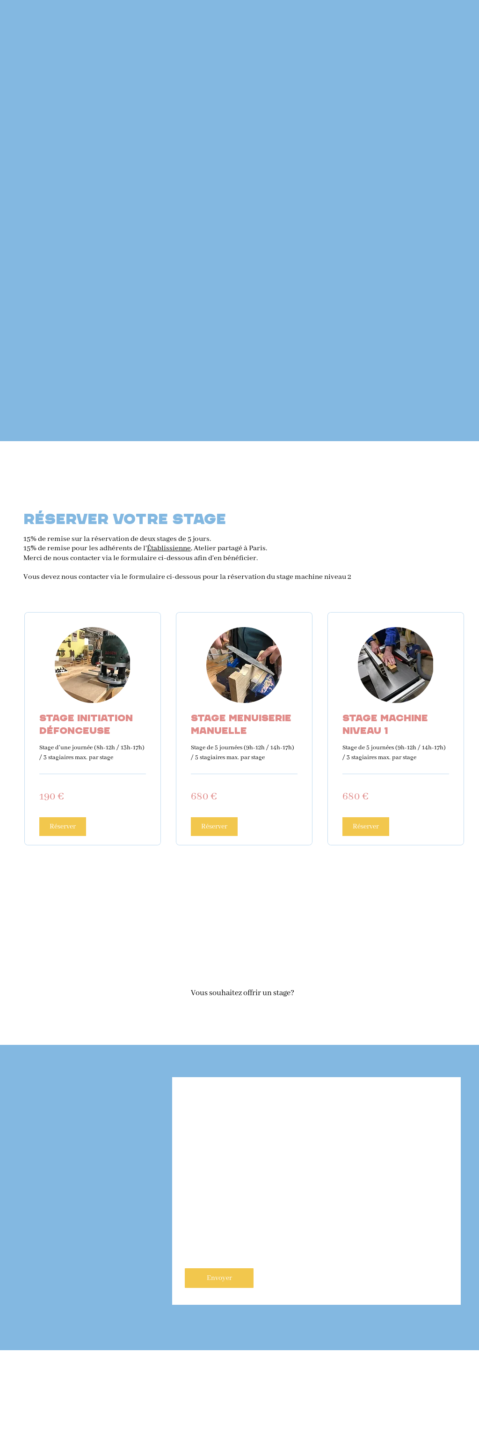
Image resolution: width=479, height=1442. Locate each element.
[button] (62, 826)
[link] (92, 724)
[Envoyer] (219, 1278)
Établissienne (169, 548)
